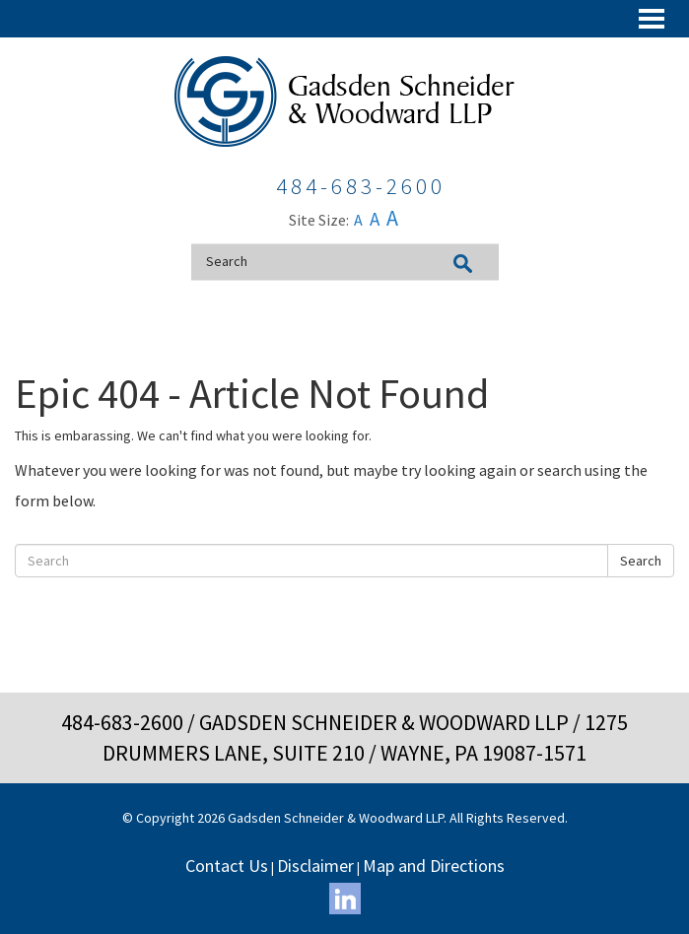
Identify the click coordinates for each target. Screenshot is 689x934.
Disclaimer (315, 865)
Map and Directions (434, 865)
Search (640, 560)
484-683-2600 (122, 722)
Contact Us (226, 865)
